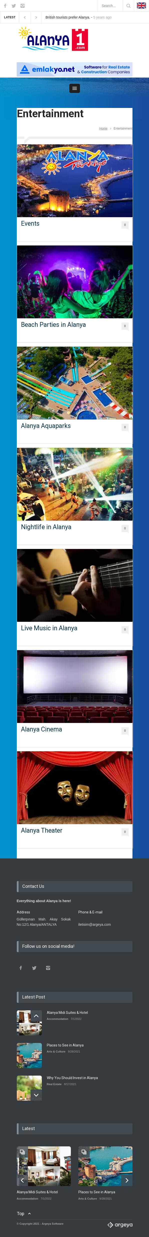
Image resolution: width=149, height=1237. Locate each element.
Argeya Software (53, 1223)
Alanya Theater (41, 830)
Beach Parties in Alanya (53, 324)
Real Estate (54, 1084)
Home (103, 128)
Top (20, 1213)
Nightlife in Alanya (46, 527)
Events (30, 223)
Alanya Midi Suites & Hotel (67, 1013)
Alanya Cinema (41, 729)
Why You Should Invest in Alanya (72, 1078)
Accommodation (57, 1018)
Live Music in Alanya (49, 628)
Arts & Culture (56, 1051)
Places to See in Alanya (65, 1045)
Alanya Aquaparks (46, 425)
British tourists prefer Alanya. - (79, 17)
